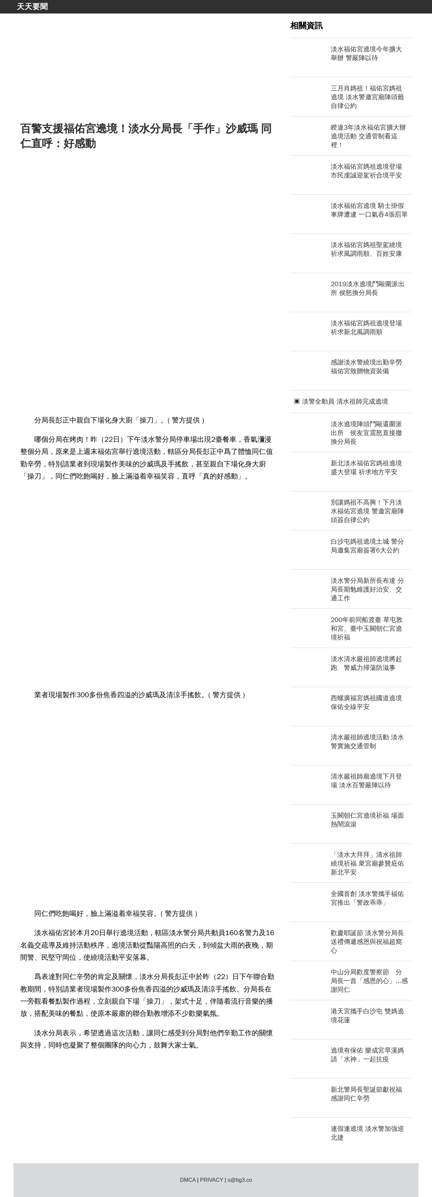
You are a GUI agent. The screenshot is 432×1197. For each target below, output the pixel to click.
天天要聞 (32, 6)
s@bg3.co (239, 1180)
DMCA (187, 1180)
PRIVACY (211, 1180)
